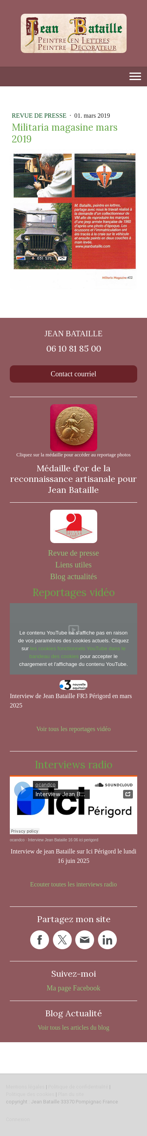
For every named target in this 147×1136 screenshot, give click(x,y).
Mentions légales (25, 1087)
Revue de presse (40, 115)
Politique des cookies (30, 1094)
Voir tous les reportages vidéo (73, 729)
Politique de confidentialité (78, 1087)
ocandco (17, 840)
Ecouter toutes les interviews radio (73, 884)
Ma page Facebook (73, 988)
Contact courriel (73, 374)
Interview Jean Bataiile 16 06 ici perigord (63, 840)
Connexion (18, 1119)
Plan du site (71, 1094)
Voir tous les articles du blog (73, 1027)
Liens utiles (73, 564)
